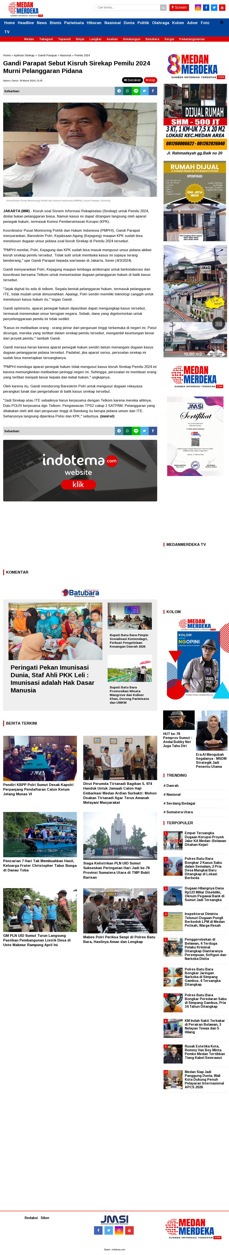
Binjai (80, 39)
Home (9, 23)
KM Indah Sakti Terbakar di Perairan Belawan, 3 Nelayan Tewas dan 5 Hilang (205, 1026)
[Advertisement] (80, 536)
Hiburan (94, 23)
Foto (205, 23)
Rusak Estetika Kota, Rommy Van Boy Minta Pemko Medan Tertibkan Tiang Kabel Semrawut (205, 1052)
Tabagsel (46, 39)
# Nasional (172, 794)
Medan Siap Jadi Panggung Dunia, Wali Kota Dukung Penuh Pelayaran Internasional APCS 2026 (204, 1079)
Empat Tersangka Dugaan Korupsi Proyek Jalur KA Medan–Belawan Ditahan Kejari (205, 838)
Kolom (178, 23)
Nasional (112, 23)
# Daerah (171, 785)
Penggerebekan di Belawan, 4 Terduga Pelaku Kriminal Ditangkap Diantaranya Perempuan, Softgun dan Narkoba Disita (205, 949)
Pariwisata (74, 23)
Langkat (95, 39)
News (42, 23)
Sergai (169, 39)
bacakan (132, 80)
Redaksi (31, 1218)
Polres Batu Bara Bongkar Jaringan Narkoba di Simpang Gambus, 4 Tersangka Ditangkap (203, 977)
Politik (143, 23)
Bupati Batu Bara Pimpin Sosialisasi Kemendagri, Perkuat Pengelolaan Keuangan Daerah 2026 (129, 640)
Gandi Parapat (47, 55)
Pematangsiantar (192, 39)
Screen (179, 7)
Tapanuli (64, 39)
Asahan (112, 39)
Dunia (129, 23)
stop (150, 80)
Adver (192, 23)
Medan (29, 39)
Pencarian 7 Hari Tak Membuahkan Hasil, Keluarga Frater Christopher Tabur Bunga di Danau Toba (40, 865)
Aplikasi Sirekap (24, 55)
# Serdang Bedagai (179, 803)
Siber (45, 1218)
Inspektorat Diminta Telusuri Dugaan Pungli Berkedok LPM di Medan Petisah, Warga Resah (205, 919)
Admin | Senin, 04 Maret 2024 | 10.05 (22, 80)
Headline (26, 23)
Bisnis (55, 23)
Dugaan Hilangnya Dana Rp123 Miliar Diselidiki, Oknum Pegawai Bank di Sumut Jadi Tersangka (204, 894)
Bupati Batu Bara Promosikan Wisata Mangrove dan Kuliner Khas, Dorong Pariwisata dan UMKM (129, 694)
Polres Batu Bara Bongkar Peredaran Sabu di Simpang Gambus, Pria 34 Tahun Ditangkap (206, 1001)
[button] (221, 20)
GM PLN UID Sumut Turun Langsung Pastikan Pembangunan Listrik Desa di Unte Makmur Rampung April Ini (37, 940)
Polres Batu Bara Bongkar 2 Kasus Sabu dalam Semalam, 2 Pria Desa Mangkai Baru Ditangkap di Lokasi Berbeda (203, 868)
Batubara (152, 39)
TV (7, 32)
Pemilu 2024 (82, 55)
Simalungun (131, 39)
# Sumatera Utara (178, 812)
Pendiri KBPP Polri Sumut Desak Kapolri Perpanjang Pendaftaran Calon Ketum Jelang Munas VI (38, 789)
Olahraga (160, 23)
